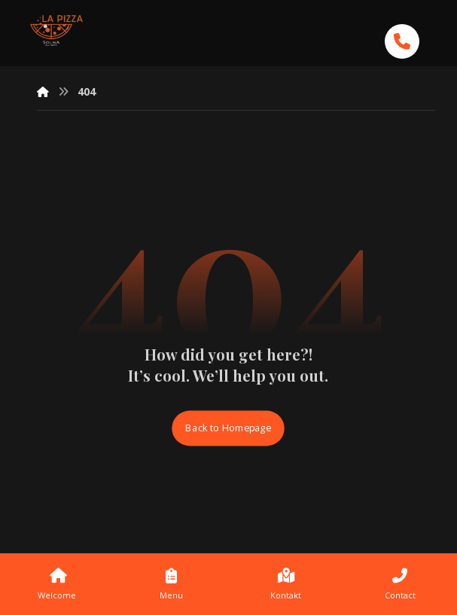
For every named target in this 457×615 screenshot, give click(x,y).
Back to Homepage (228, 428)
